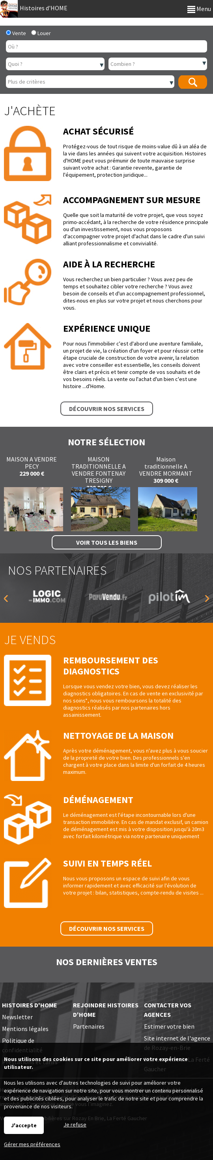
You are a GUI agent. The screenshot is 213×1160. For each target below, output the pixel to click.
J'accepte (24, 1125)
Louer (41, 33)
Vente (16, 33)
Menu (199, 9)
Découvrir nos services (106, 409)
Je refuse (75, 1124)
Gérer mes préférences (32, 1144)
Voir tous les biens (106, 542)
